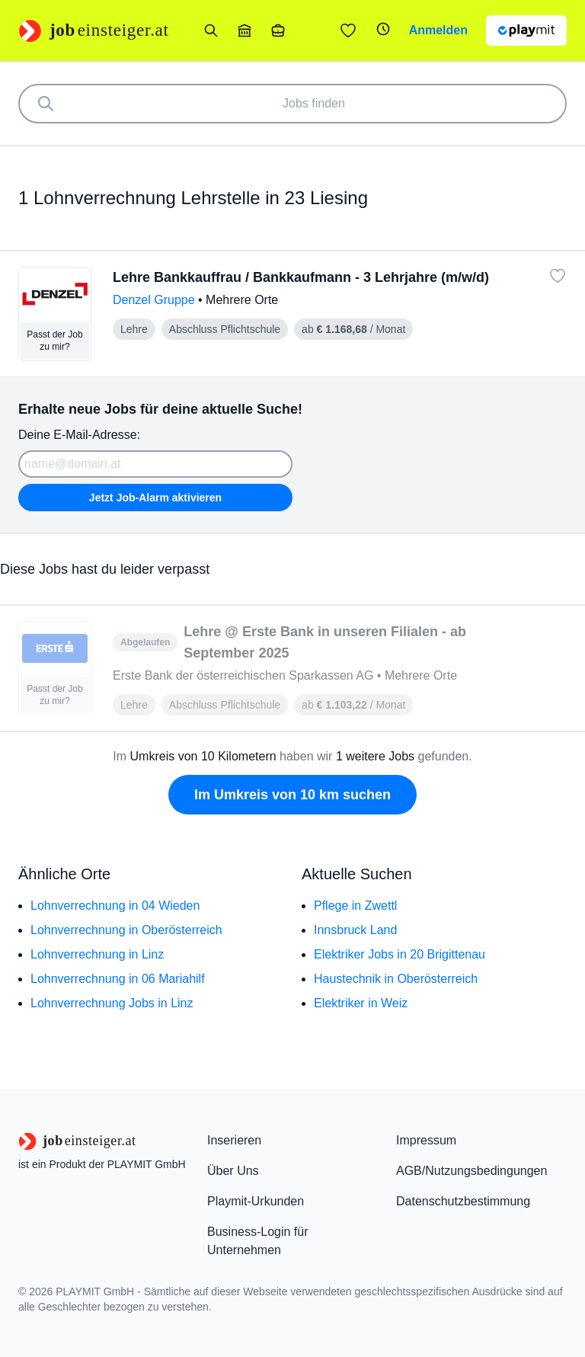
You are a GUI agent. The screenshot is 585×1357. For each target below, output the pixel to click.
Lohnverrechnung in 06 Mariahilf (117, 978)
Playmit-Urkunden (255, 1201)
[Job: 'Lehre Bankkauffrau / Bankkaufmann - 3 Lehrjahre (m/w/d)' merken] (557, 276)
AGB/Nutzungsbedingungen (471, 1170)
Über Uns (233, 1170)
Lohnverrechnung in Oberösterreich (126, 929)
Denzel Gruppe (155, 299)
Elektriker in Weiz (361, 1003)
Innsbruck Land (355, 929)
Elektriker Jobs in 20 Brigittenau (399, 954)
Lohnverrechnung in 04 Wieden (115, 905)
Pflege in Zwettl (355, 905)
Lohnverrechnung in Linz (97, 954)
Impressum (426, 1140)
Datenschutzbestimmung (463, 1201)
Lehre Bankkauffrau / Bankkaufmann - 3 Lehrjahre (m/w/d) (301, 277)
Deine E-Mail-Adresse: (79, 434)
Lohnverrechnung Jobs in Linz (111, 1003)
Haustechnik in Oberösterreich (396, 978)
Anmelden (438, 30)
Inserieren (234, 1140)
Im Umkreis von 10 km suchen (292, 794)
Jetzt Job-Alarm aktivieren (155, 497)
